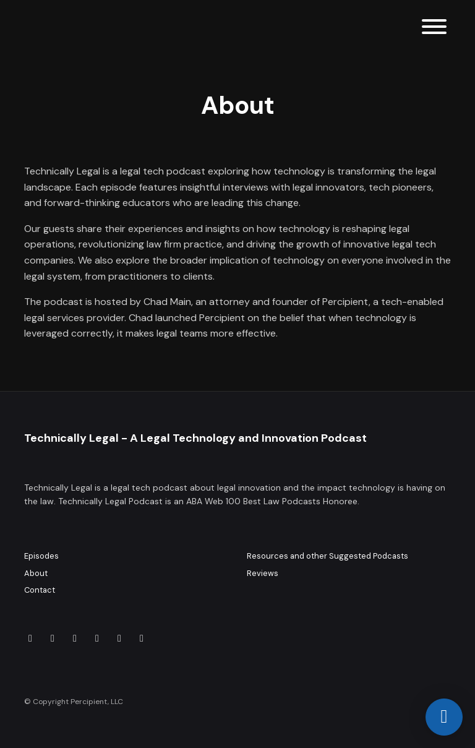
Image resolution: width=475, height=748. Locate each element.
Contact (39, 590)
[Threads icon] (119, 638)
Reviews (262, 573)
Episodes (41, 556)
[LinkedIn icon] (30, 638)
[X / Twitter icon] (97, 638)
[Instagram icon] (75, 638)
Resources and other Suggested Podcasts (327, 556)
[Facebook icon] (141, 638)
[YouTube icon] (52, 638)
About (36, 573)
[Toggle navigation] (434, 29)
